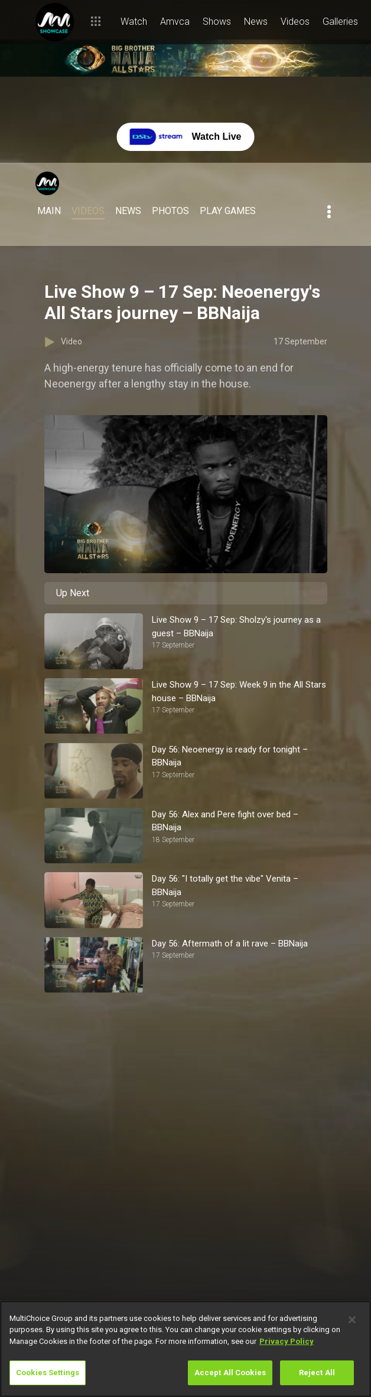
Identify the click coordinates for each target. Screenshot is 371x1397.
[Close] (352, 1320)
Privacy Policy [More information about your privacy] (286, 1341)
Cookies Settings (47, 1372)
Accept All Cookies (230, 1372)
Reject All (317, 1372)
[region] (185, 1349)
